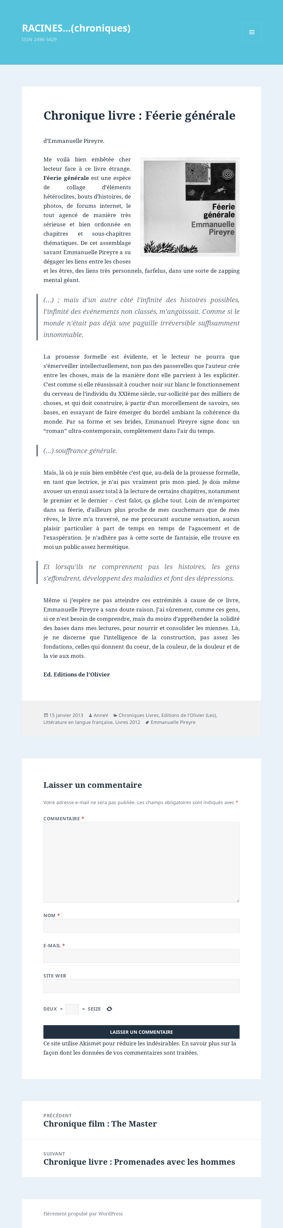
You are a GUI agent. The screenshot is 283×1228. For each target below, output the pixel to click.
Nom (51, 915)
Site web (54, 975)
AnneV (101, 715)
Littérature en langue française (78, 722)
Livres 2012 (127, 722)
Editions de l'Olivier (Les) (188, 715)
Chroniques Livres (139, 715)
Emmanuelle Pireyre (173, 722)
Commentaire (63, 818)
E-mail (54, 945)
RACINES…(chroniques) (76, 27)
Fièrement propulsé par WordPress (83, 1213)
